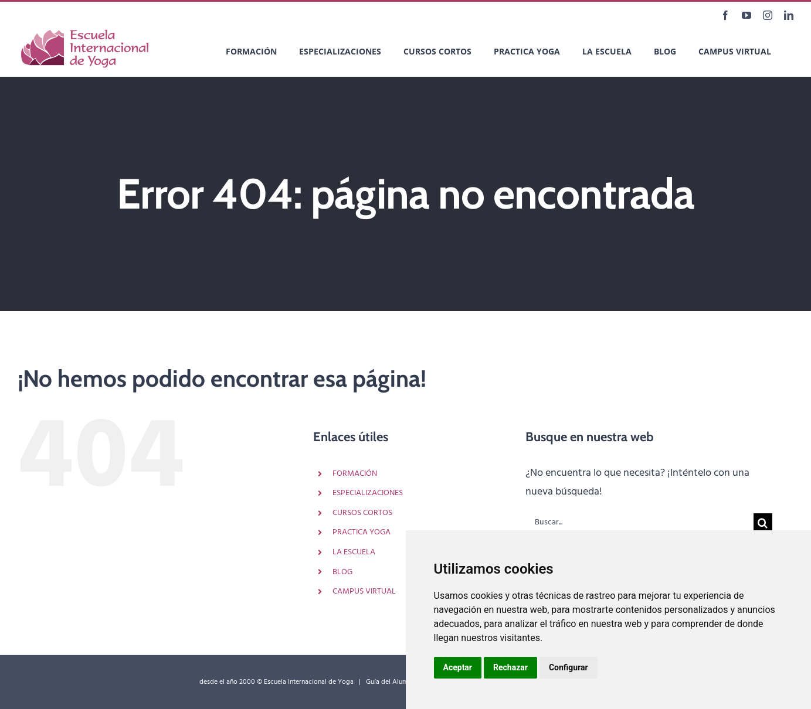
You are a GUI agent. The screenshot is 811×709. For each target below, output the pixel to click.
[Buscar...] (639, 522)
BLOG (342, 572)
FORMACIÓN (354, 473)
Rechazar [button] (510, 667)
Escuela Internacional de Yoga (309, 682)
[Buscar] (763, 522)
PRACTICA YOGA (361, 532)
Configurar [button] (568, 667)
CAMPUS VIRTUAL (364, 591)
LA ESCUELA (353, 552)
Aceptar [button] (458, 667)
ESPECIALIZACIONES (367, 493)
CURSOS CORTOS (362, 513)
